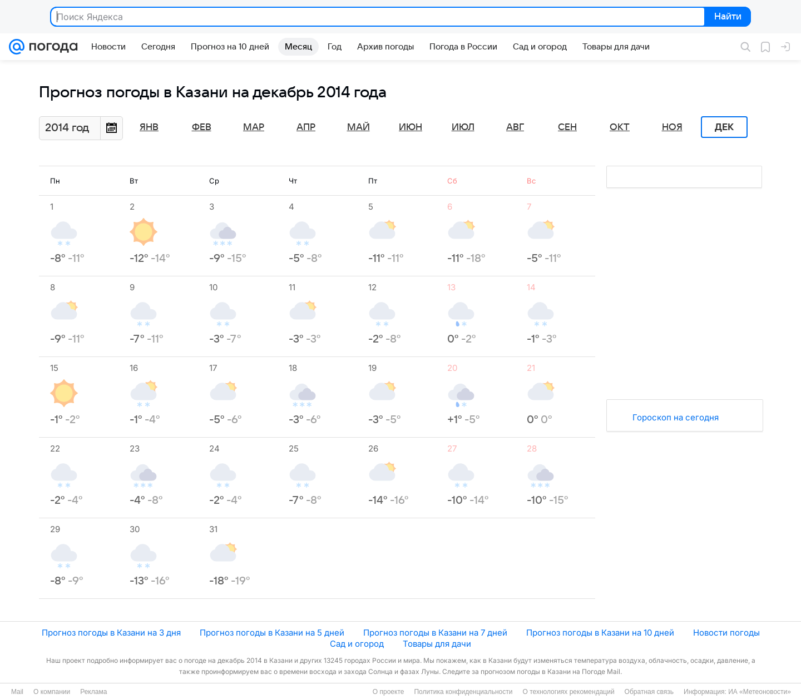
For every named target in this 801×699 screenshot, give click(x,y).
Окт (620, 127)
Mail (17, 692)
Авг (515, 127)
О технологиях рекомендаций (568, 692)
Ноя (672, 127)
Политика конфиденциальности (463, 692)
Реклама (93, 692)
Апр (305, 127)
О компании (51, 692)
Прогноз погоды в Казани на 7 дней (435, 632)
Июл (463, 127)
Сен (567, 127)
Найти (726, 17)
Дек (724, 127)
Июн (410, 127)
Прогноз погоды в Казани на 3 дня (111, 632)
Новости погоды (726, 632)
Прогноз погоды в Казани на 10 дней (600, 632)
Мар (253, 127)
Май (358, 127)
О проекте (388, 692)
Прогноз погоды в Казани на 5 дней (272, 632)
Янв (149, 127)
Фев (201, 127)
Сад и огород (357, 643)
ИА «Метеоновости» (759, 692)
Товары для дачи (437, 643)
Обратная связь (649, 692)
